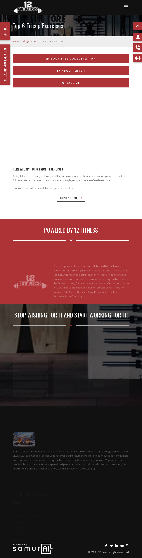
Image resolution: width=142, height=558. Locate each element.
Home (16, 41)
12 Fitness (101, 552)
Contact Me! (69, 198)
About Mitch (71, 70)
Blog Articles (29, 41)
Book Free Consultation (71, 58)
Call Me (71, 83)
